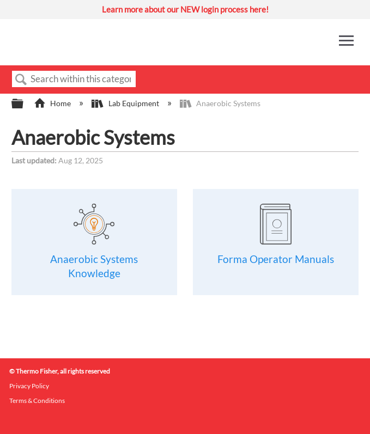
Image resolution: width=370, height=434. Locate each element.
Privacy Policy (29, 386)
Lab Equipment (126, 103)
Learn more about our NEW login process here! (185, 9)
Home (53, 103)
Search (21, 79)
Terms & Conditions (37, 400)
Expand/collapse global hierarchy (24, 104)
